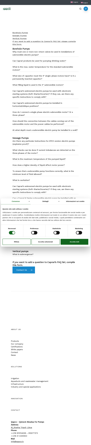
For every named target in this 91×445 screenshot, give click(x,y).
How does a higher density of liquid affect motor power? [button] (38, 165)
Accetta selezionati (45, 242)
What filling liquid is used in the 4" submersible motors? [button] (38, 85)
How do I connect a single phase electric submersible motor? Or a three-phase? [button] (42, 113)
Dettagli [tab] (45, 201)
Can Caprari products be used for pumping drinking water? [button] (39, 61)
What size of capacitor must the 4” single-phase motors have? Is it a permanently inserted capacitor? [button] (43, 77)
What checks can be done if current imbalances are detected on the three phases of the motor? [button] (43, 151)
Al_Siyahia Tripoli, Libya (21, 427)
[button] (86, 9)
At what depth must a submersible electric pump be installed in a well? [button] (45, 130)
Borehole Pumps (20, 33)
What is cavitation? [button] (21, 180)
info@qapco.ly (17, 441)
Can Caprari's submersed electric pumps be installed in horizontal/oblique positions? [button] (37, 104)
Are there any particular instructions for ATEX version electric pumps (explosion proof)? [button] (43, 142)
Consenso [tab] (16, 201)
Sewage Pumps (19, 36)
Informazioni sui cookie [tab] (75, 201)
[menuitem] (84, 3)
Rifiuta (16, 242)
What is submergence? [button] (22, 254)
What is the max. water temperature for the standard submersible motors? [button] (42, 68)
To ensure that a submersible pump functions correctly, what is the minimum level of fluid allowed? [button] (43, 172)
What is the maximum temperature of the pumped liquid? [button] (39, 159)
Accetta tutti (74, 242)
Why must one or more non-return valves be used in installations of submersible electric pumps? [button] (43, 53)
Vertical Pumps (19, 38)
